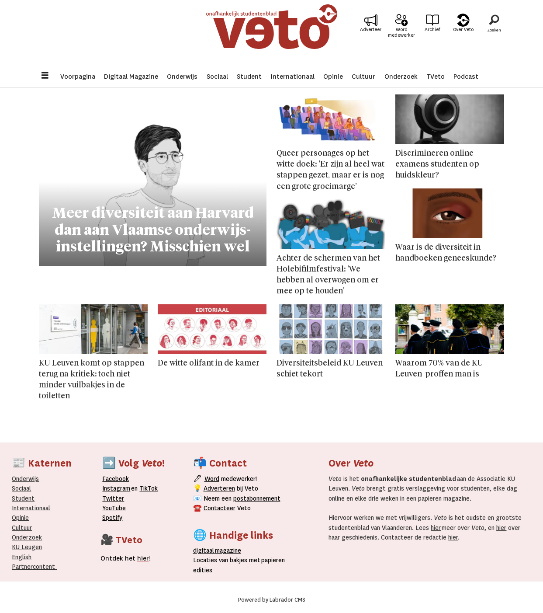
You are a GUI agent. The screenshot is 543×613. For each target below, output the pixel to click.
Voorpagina (77, 76)
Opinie (333, 76)
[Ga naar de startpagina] (272, 32)
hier (436, 528)
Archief (432, 35)
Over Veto (463, 35)
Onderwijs (182, 76)
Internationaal (293, 76)
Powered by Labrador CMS (271, 599)
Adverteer (370, 35)
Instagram (116, 488)
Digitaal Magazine (131, 76)
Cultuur (363, 76)
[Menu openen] (45, 76)
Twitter (113, 498)
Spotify (112, 518)
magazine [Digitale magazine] (219, 550)
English (21, 557)
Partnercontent (33, 567)
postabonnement (256, 498)
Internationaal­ (31, 508)
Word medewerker (401, 38)
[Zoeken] (494, 33)
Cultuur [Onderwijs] (22, 528)
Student (249, 76)
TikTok (148, 488)
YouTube (114, 508)
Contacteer (219, 508)
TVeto (435, 76)
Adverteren (219, 488)
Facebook (115, 479)
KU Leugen (27, 547)
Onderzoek (401, 76)
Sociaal (217, 76)
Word (211, 479)
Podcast (465, 76)
